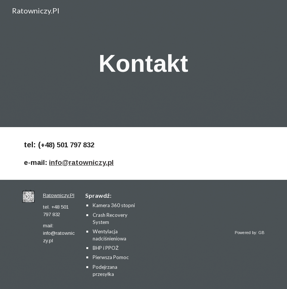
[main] (143, 63)
